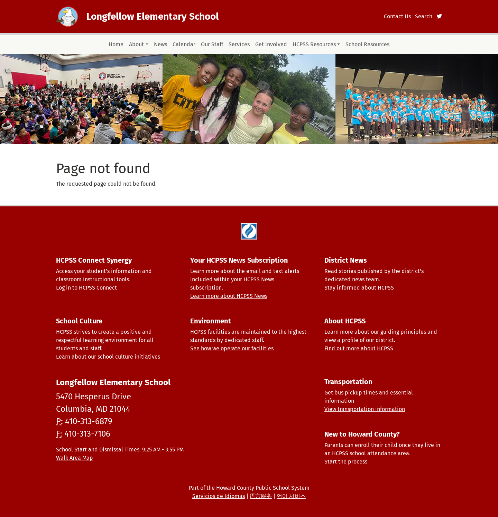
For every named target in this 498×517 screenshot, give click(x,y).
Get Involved (271, 44)
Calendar (184, 44)
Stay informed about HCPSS (359, 287)
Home (116, 44)
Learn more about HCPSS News (228, 296)
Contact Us (397, 16)
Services (239, 44)
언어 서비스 (291, 496)
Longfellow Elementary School (152, 16)
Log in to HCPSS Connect (86, 287)
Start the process (345, 461)
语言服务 (261, 496)
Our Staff (212, 44)
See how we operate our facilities (232, 348)
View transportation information (364, 409)
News (160, 44)
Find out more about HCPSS (358, 348)
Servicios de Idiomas (218, 496)
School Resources (367, 44)
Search (423, 16)
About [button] (136, 44)
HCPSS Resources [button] (314, 44)
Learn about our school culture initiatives (108, 356)
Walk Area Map (74, 458)
